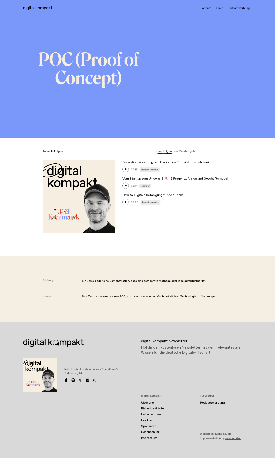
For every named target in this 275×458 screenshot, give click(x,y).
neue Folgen (164, 151)
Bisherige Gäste (152, 408)
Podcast (205, 8)
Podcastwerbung (239, 8)
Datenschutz (150, 432)
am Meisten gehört (186, 151)
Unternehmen (151, 414)
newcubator (233, 438)
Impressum (149, 438)
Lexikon (146, 420)
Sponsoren (148, 426)
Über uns (147, 403)
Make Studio (223, 434)
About (219, 8)
